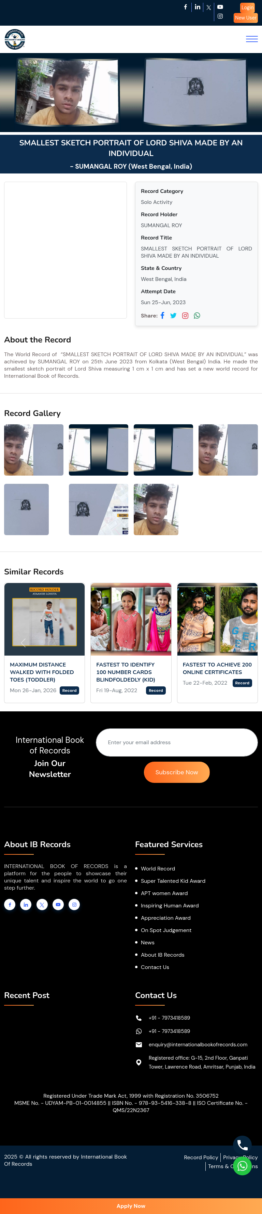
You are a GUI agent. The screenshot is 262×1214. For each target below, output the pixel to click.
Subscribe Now (177, 772)
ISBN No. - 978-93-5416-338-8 (151, 1103)
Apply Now (131, 1206)
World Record (158, 868)
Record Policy (201, 1157)
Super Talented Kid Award (173, 880)
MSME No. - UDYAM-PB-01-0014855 (60, 1103)
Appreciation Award (166, 917)
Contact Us (155, 967)
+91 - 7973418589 (169, 1018)
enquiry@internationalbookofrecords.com (198, 1044)
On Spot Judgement (166, 930)
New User (246, 18)
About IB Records (163, 954)
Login (247, 7)
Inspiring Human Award (170, 905)
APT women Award (164, 893)
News (148, 942)
